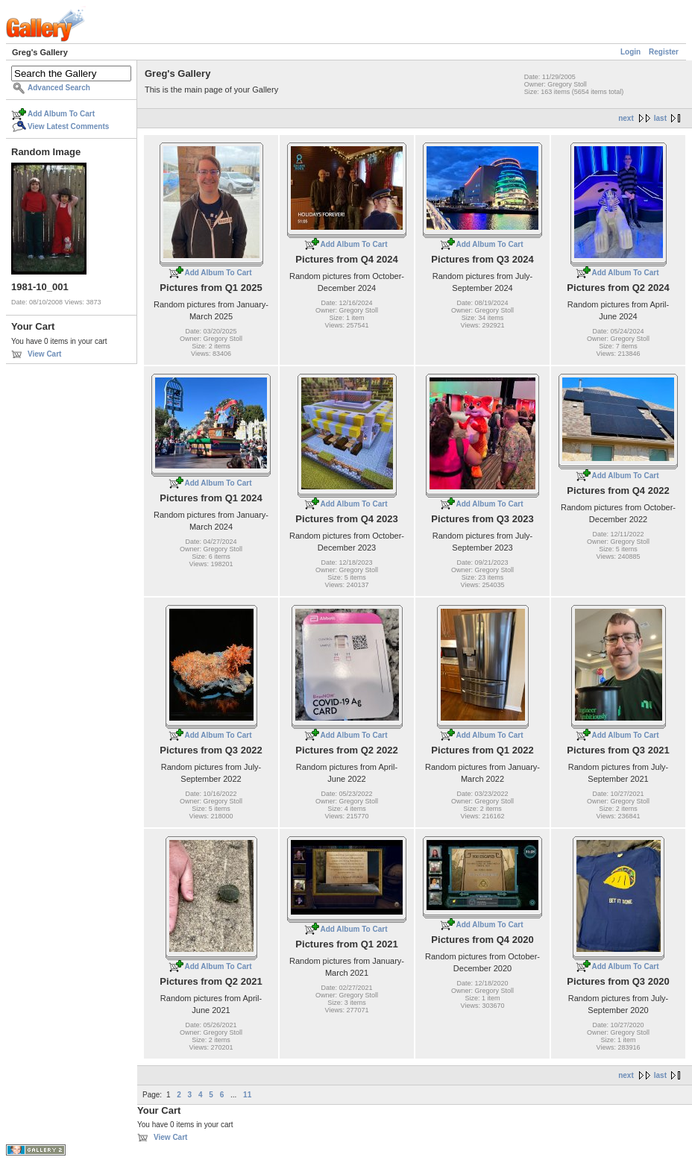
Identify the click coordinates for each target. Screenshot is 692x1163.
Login (630, 52)
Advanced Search (59, 88)
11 (247, 1095)
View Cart (44, 354)
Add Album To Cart (61, 114)
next (626, 118)
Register (664, 52)
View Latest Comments (68, 126)
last (660, 118)
